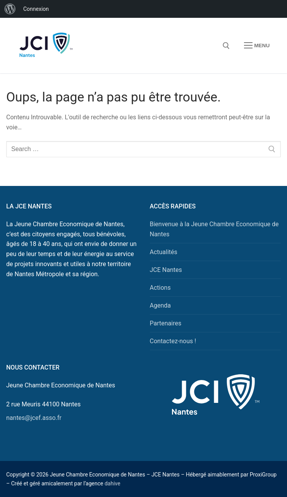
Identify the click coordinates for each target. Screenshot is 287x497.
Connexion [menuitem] (36, 9)
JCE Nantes (166, 269)
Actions (160, 287)
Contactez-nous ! (173, 341)
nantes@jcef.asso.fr (34, 417)
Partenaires (166, 323)
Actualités (163, 252)
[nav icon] (257, 46)
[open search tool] (226, 45)
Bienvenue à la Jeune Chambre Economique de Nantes (214, 229)
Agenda (160, 305)
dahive (112, 483)
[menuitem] (10, 9)
